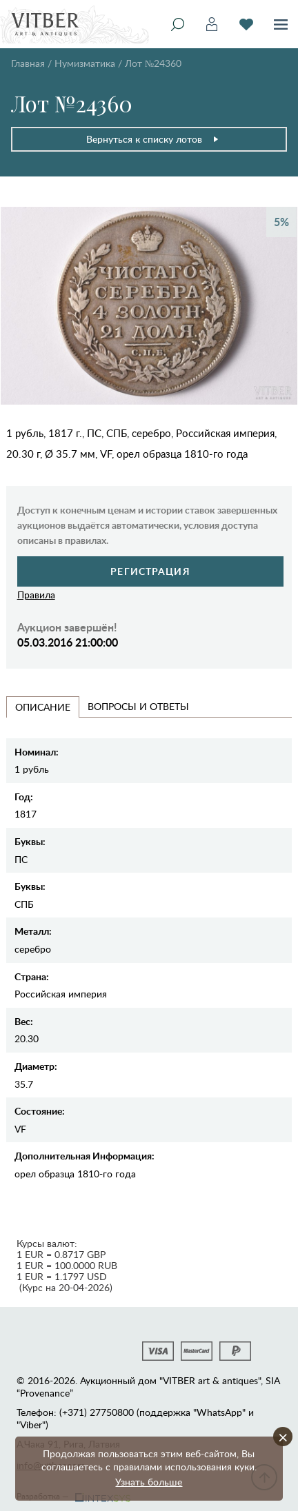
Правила (36, 594)
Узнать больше (148, 1481)
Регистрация (150, 571)
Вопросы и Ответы (138, 706)
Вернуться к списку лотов (152, 138)
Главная (28, 63)
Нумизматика (84, 63)
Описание (42, 706)
